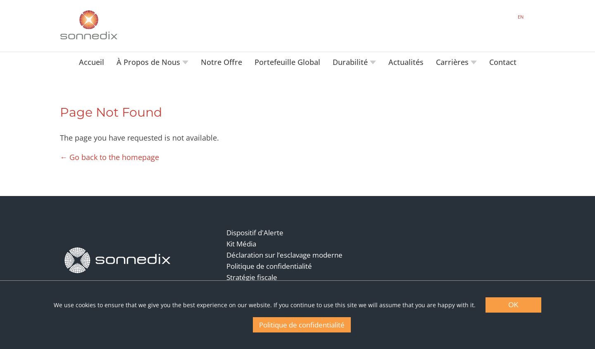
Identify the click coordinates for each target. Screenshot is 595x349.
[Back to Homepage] (118, 260)
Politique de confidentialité (269, 266)
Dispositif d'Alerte (254, 232)
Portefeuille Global (287, 62)
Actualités (406, 62)
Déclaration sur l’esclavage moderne (284, 254)
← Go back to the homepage (109, 157)
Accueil (91, 62)
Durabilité (351, 62)
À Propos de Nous (149, 62)
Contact (502, 62)
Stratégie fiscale (251, 277)
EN (521, 17)
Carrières (453, 62)
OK (513, 305)
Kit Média (241, 243)
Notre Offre (221, 62)
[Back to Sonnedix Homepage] (89, 24)
